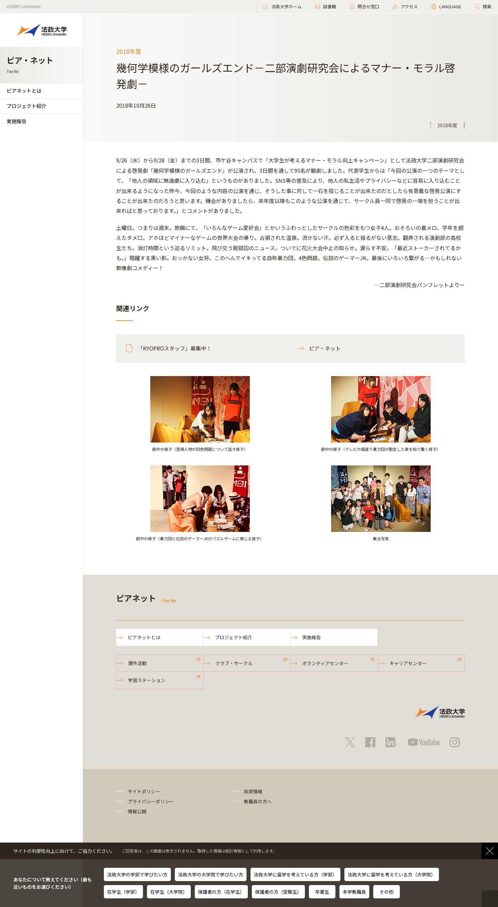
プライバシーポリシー (151, 801)
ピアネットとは (24, 90)
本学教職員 (354, 891)
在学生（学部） (123, 891)
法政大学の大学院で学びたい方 (210, 874)
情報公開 (137, 811)
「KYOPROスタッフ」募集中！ (175, 348)
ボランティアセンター (325, 663)
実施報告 (17, 121)
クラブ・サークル (233, 663)
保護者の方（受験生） (278, 891)
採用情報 (253, 791)
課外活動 (137, 663)
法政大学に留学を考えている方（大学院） (392, 874)
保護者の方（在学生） (221, 891)
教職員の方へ (258, 801)
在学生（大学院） (168, 891)
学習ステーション (146, 680)
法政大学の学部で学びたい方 (137, 874)
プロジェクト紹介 (26, 105)
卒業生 (322, 891)
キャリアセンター (408, 663)
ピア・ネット (325, 348)
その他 (386, 891)
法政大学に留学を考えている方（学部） (295, 874)
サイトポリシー (144, 791)
